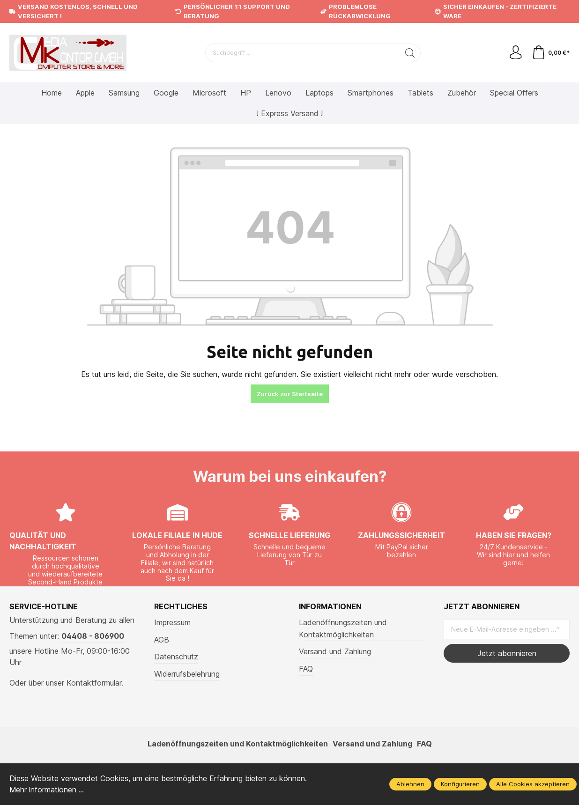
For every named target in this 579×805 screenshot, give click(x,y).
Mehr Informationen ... (47, 790)
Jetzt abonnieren (506, 653)
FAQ (306, 668)
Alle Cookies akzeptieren (533, 784)
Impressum (172, 622)
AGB (161, 639)
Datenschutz (176, 656)
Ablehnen (410, 784)
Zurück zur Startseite (290, 394)
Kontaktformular (94, 682)
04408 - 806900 (92, 636)
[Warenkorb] (551, 52)
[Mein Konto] (515, 52)
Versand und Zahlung (335, 651)
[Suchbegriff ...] (302, 53)
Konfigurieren (460, 784)
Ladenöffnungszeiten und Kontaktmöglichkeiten (343, 628)
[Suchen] (410, 53)
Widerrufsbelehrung (187, 674)
